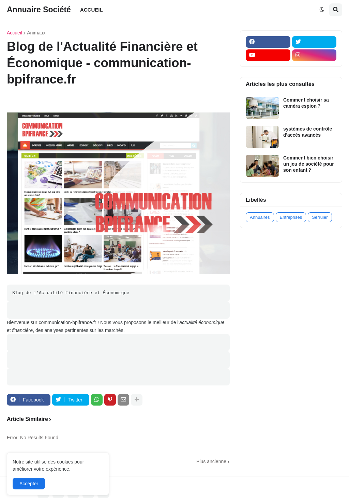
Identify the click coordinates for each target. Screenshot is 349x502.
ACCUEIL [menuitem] (91, 10)
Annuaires (260, 217)
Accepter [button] (28, 483)
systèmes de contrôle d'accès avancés (307, 132)
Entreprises (291, 217)
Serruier (320, 217)
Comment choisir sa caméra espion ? (306, 103)
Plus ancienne (211, 461)
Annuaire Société (39, 9)
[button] (321, 9)
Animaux (36, 32)
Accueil (14, 32)
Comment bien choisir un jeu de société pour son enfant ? (308, 164)
